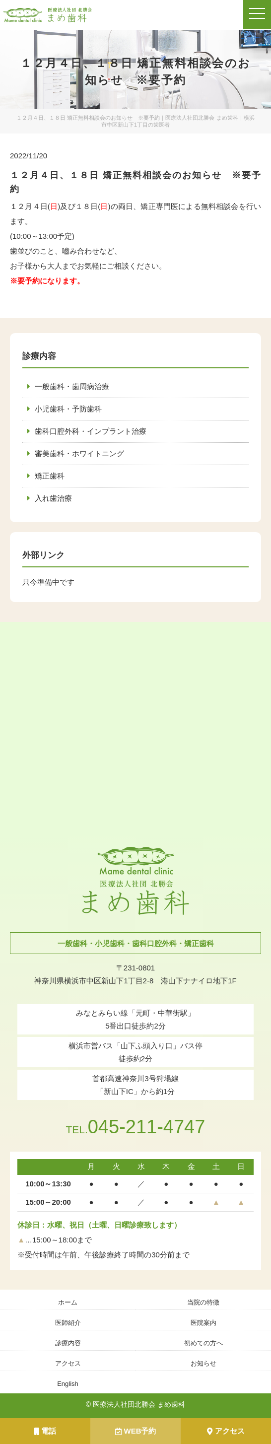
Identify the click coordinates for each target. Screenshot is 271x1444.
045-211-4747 (135, 1126)
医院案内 (203, 1322)
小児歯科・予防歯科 (68, 409)
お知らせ (203, 1363)
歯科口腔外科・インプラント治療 (90, 431)
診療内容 (68, 1343)
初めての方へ (203, 1343)
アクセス (226, 1431)
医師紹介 (68, 1322)
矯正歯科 (50, 476)
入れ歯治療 (53, 498)
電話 (45, 1431)
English (67, 1383)
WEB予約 (135, 1431)
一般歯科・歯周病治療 (72, 386)
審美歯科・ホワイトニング (79, 453)
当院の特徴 (203, 1302)
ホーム (67, 1302)
